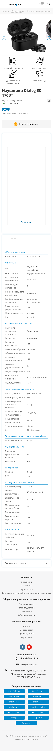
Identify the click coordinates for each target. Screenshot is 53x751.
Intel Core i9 (14, 707)
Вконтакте (22, 647)
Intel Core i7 (38, 701)
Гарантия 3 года (39, 81)
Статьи (26, 626)
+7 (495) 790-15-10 (29, 658)
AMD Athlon (14, 696)
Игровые (38, 717)
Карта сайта (26, 637)
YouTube (29, 647)
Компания (26, 577)
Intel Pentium (38, 691)
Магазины (26, 585)
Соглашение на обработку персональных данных (26, 593)
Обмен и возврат (26, 615)
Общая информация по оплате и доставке (26, 599)
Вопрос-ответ (26, 629)
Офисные (26, 723)
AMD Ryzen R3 (38, 707)
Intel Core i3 (38, 696)
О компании (26, 581)
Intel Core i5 (14, 701)
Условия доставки (26, 607)
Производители (26, 633)
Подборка (14, 717)
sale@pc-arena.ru (29, 664)
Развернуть (26, 222)
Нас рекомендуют (39, 68)
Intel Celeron (14, 691)
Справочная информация (26, 621)
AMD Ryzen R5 (14, 712)
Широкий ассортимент (13, 68)
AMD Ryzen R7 (38, 712)
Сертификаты (26, 589)
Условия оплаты (26, 604)
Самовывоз (26, 611)
